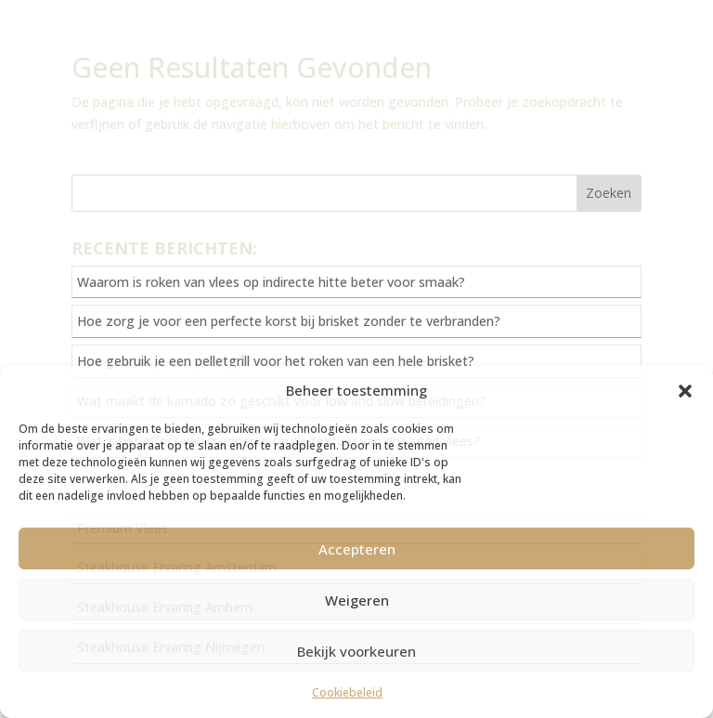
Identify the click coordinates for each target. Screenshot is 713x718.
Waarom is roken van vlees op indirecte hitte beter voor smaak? (271, 282)
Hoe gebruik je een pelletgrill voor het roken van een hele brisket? (275, 361)
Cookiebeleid (347, 692)
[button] (685, 391)
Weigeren (357, 600)
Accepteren (356, 549)
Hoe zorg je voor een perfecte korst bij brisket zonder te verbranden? (288, 321)
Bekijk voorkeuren (356, 651)
